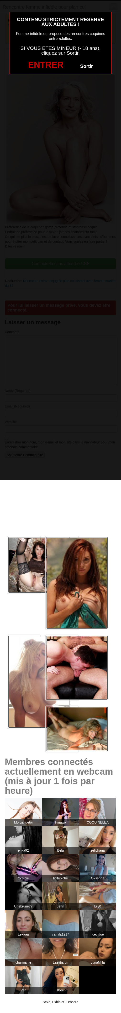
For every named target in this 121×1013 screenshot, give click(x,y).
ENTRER (45, 65)
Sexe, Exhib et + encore (60, 1002)
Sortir (86, 66)
